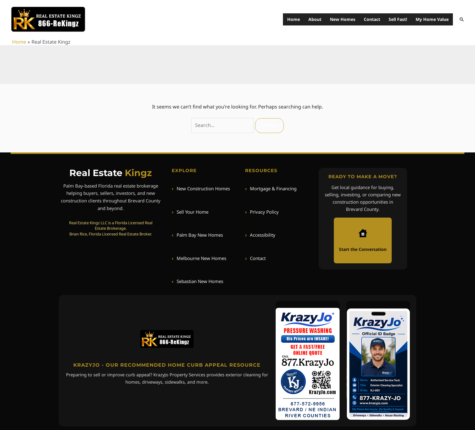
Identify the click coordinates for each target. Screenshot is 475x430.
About (314, 19)
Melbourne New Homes (199, 258)
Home (293, 19)
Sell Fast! (398, 19)
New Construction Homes (201, 188)
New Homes (342, 19)
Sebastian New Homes (197, 281)
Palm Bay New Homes (197, 235)
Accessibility (260, 235)
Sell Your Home (190, 212)
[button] (461, 19)
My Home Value (432, 19)
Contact (372, 19)
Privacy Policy (262, 212)
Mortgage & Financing (271, 188)
